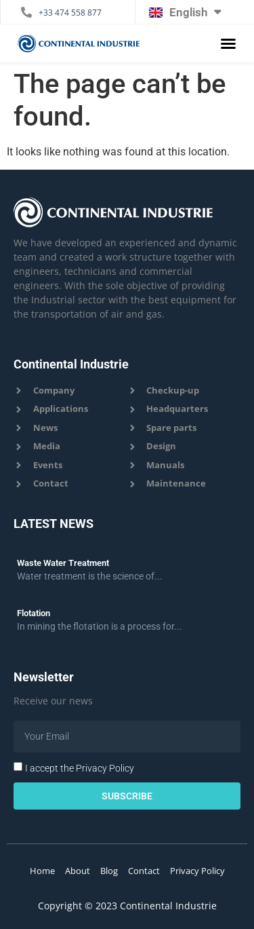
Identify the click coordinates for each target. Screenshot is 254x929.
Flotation (33, 613)
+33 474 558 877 (70, 12)
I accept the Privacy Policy (79, 768)
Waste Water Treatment (63, 563)
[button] (228, 43)
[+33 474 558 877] (26, 12)
